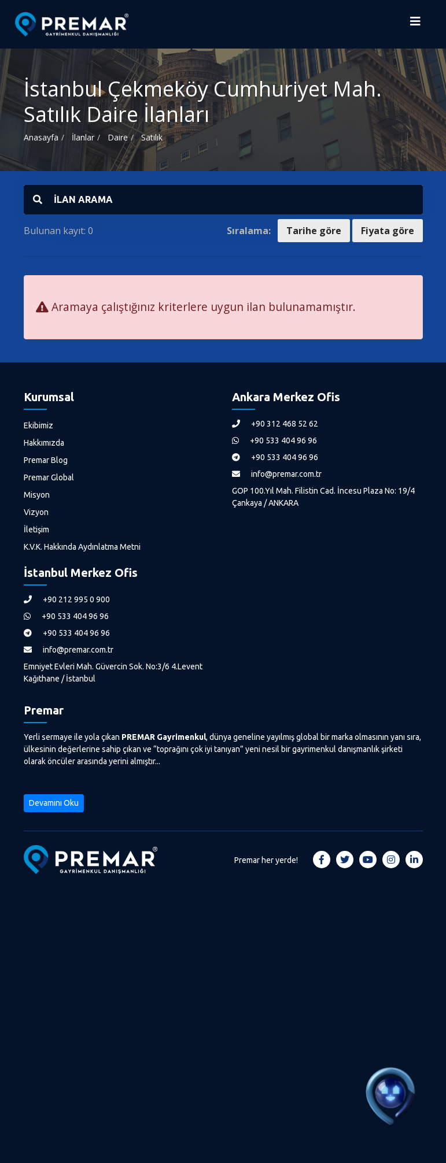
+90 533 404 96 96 (274, 440)
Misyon (37, 494)
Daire (118, 137)
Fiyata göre (387, 230)
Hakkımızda (44, 442)
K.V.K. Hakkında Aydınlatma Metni (82, 546)
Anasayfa (41, 137)
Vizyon (36, 512)
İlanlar (83, 137)
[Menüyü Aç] (415, 24)
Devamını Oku (54, 803)
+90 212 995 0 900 (67, 599)
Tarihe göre (313, 230)
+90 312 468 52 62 (275, 423)
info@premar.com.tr (277, 474)
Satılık (152, 137)
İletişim (36, 529)
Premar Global (49, 477)
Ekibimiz (38, 425)
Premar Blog (46, 460)
